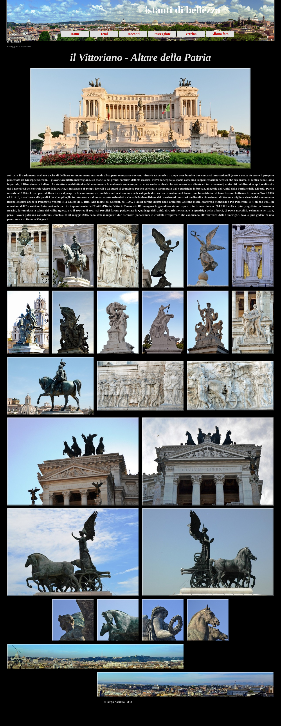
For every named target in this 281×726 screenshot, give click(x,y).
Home (75, 34)
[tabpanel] (140, 57)
